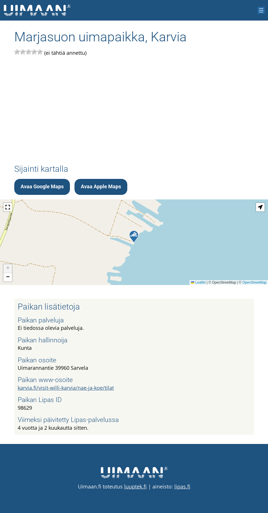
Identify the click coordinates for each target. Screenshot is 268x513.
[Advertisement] (134, 111)
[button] (134, 236)
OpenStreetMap (254, 282)
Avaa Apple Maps (101, 186)
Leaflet (198, 282)
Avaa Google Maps (42, 186)
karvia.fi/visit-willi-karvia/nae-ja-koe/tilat (66, 387)
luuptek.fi (135, 486)
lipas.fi (182, 486)
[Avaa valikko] (261, 10)
